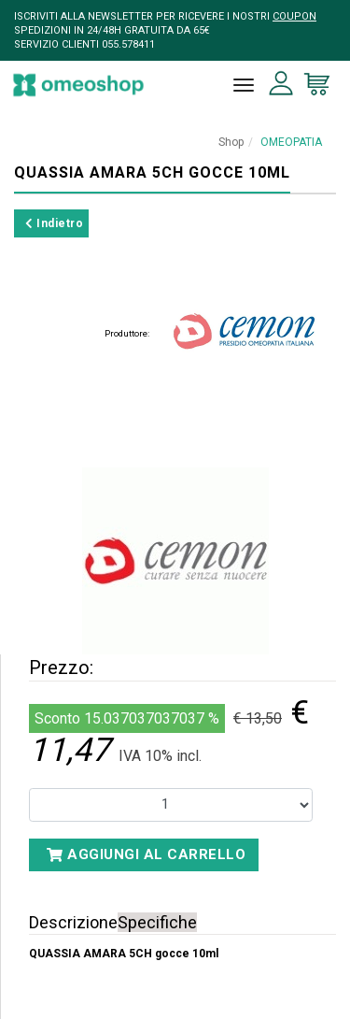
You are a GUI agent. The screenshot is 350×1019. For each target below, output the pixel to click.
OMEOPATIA (291, 142)
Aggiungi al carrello (146, 854)
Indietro (54, 223)
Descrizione (73, 922)
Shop (231, 142)
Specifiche (157, 922)
